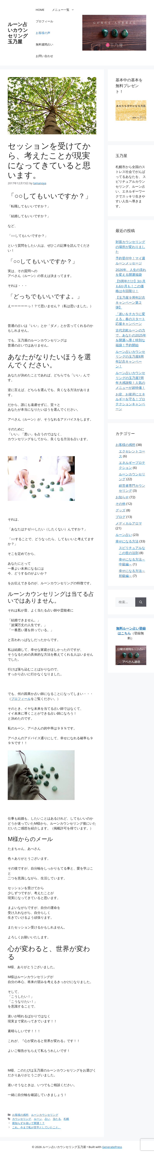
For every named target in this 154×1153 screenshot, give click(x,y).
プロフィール (44, 21)
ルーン (38, 1119)
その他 (120, 503)
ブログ (120, 517)
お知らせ (122, 497)
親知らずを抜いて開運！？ (28, 1123)
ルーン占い (124, 534)
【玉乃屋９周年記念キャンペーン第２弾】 (130, 302)
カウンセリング (21, 1119)
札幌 (66, 1119)
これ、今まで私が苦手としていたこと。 (36, 1127)
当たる (57, 1119)
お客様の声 (43, 33)
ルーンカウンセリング (44, 1115)
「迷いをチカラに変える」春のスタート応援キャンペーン (130, 319)
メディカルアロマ (129, 523)
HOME (40, 10)
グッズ (120, 510)
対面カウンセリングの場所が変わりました (130, 247)
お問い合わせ (44, 56)
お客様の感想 (20, 1115)
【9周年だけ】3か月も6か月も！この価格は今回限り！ (130, 286)
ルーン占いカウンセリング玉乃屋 (18, 33)
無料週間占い (44, 44)
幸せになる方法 (127, 541)
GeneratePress (112, 1147)
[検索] (140, 602)
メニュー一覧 (65, 9)
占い (47, 1119)
